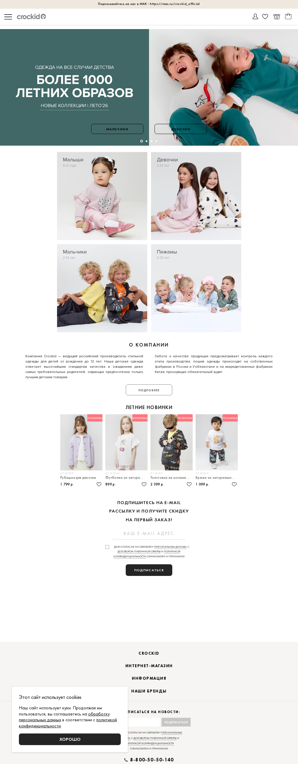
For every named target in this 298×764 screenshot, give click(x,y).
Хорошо (70, 739)
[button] (141, 141)
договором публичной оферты (139, 551)
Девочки (180, 129)
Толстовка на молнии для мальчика (171, 477)
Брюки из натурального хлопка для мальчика (217, 477)
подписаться (149, 570)
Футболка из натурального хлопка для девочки (126, 477)
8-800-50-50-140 (152, 760)
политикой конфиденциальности (149, 743)
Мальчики (117, 129)
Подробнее (149, 390)
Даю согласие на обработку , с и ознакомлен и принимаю (151, 551)
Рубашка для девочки (78, 477)
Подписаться (176, 722)
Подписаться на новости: (149, 712)
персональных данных (170, 547)
